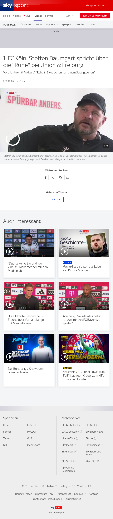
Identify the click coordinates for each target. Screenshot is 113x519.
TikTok (51, 487)
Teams (92, 24)
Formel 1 (49, 15)
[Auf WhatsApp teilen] (60, 177)
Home (6, 15)
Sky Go (91, 426)
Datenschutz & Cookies (71, 494)
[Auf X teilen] (53, 177)
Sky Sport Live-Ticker (94, 453)
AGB (52, 493)
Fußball (38, 15)
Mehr (70, 15)
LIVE (28, 15)
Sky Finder (69, 452)
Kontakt (93, 493)
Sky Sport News (94, 431)
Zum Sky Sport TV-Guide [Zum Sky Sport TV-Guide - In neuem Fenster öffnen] (95, 15)
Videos (17, 15)
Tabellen (80, 24)
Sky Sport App (69, 461)
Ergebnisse (52, 24)
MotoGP (31, 431)
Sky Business (94, 445)
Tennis (7, 438)
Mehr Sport (33, 444)
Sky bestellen (70, 426)
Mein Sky (92, 462)
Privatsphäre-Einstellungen (47, 498)
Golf (29, 438)
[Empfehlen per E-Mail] (67, 177)
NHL (5, 444)
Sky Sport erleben (95, 5)
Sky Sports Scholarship (68, 469)
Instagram (67, 487)
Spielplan (67, 24)
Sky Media (68, 445)
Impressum (41, 493)
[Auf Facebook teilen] (46, 177)
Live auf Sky (69, 439)
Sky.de (90, 439)
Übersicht (26, 24)
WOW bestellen (72, 432)
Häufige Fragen (23, 493)
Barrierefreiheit (73, 498)
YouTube (83, 487)
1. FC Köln (56, 199)
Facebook (36, 487)
